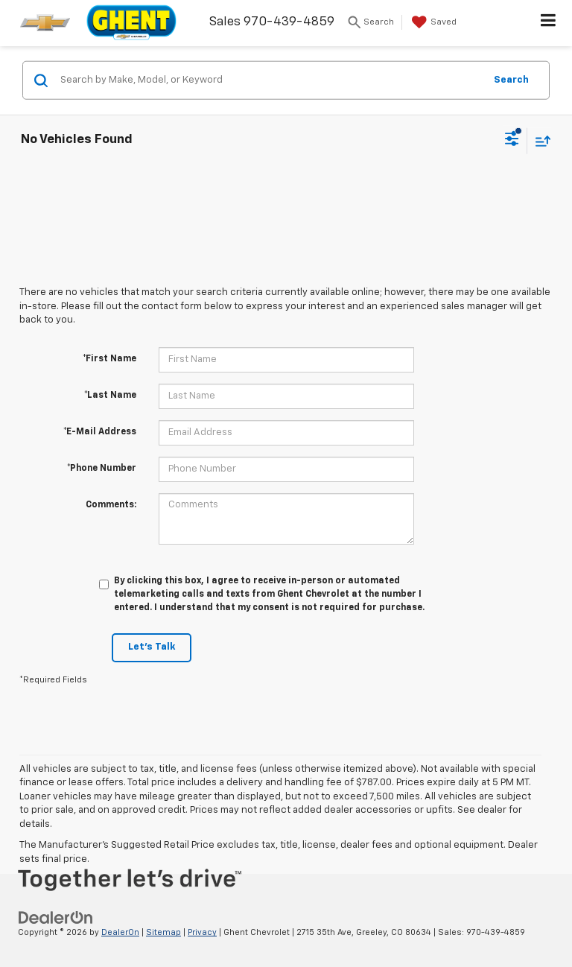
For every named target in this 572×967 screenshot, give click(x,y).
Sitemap (163, 932)
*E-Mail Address (99, 432)
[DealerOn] (56, 918)
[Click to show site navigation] (548, 23)
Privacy (202, 932)
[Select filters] (512, 141)
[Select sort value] (539, 140)
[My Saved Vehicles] (432, 22)
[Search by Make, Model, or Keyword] (270, 80)
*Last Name (110, 395)
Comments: (111, 505)
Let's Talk (151, 647)
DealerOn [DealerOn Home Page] (120, 932)
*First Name (109, 359)
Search (511, 79)
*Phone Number (101, 468)
